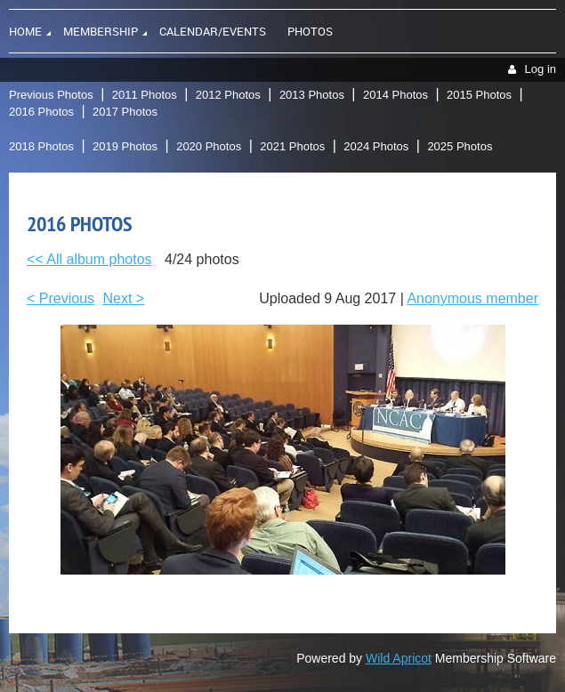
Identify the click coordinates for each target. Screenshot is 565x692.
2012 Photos (228, 94)
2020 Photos (208, 146)
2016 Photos (41, 111)
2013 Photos (311, 94)
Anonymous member (472, 298)
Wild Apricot (399, 658)
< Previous (60, 298)
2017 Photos (125, 111)
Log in (540, 69)
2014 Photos (395, 94)
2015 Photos (479, 94)
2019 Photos (125, 146)
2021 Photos (292, 146)
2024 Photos (375, 146)
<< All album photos (89, 259)
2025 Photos (459, 146)
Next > (124, 298)
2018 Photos (41, 146)
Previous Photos (51, 94)
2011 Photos (144, 94)
